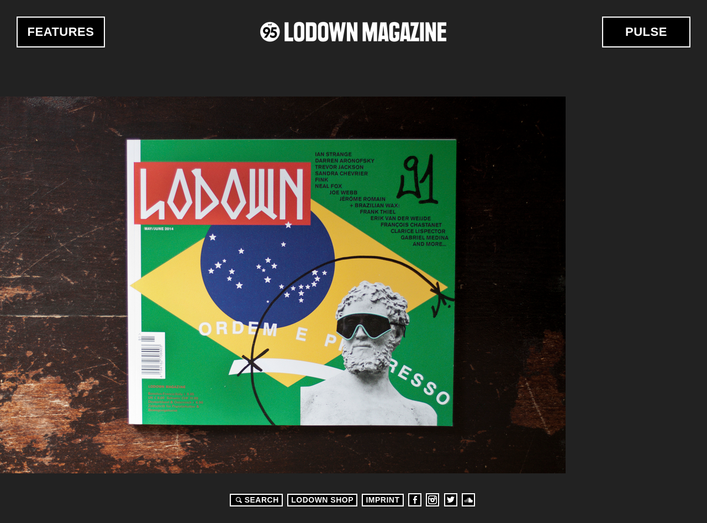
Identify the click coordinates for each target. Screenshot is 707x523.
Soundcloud (468, 499)
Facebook (414, 499)
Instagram (432, 499)
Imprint (382, 499)
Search (256, 499)
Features (61, 32)
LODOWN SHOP (322, 499)
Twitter (450, 499)
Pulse (646, 32)
